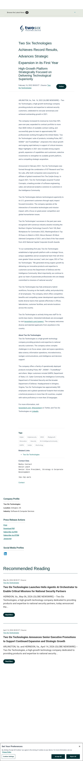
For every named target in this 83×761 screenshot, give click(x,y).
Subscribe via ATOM (11, 535)
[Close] (79, 746)
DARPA (21, 445)
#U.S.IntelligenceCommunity (48, 441)
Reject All (73, 757)
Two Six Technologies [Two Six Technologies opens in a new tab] (31, 455)
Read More (9, 615)
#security (33, 441)
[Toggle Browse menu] (75, 12)
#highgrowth (51, 437)
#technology (39, 445)
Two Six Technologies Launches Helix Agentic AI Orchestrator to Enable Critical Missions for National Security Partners (40, 589)
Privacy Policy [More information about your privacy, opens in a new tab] (6, 752)
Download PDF (9, 529)
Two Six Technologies (11, 583)
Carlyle (30, 445)
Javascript (7, 539)
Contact (21, 483)
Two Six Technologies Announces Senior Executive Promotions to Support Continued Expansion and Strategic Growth (39, 639)
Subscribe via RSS (10, 532)
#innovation (23, 441)
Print (5, 525)
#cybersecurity (32, 437)
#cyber (21, 437)
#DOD (42, 437)
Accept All (58, 757)
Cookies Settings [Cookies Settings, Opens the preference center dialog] (8, 757)
